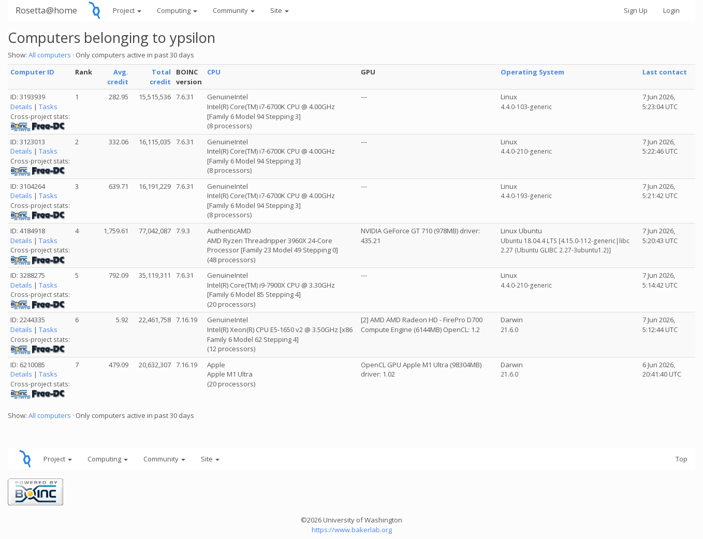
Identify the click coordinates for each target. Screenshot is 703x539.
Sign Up (636, 10)
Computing (177, 10)
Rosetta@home (46, 10)
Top (681, 458)
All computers (49, 54)
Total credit (160, 76)
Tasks (48, 106)
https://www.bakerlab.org (352, 529)
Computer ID (32, 72)
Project (127, 10)
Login (671, 10)
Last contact (664, 72)
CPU (214, 72)
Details (21, 106)
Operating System (532, 72)
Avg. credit (117, 76)
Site (279, 10)
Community (234, 10)
